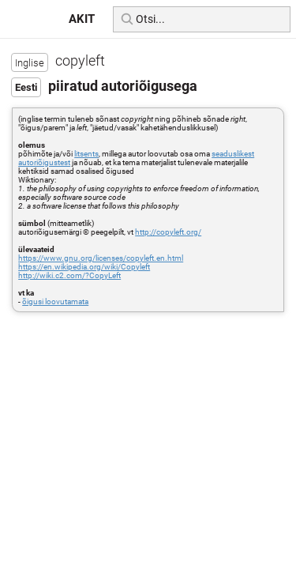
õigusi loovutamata (55, 301)
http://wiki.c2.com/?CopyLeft (69, 275)
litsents (86, 153)
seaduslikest (233, 153)
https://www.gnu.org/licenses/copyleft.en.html (100, 258)
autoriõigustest (44, 162)
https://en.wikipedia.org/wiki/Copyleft (84, 266)
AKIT (82, 19)
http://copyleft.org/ (168, 232)
